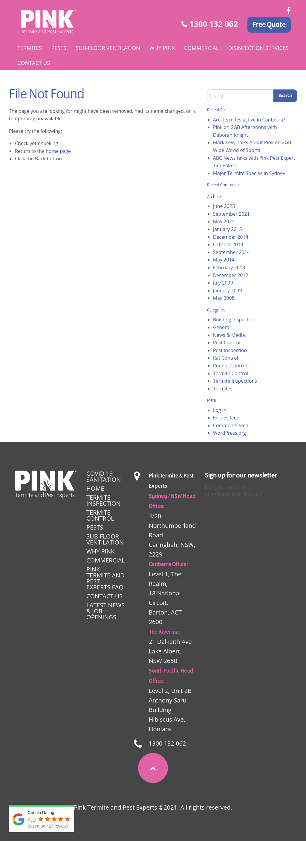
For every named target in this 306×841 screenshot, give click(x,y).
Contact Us (33, 62)
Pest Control (227, 342)
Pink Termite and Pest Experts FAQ (105, 578)
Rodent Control (230, 365)
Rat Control (225, 358)
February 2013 (229, 267)
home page (58, 151)
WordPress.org (229, 433)
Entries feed (226, 417)
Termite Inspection (103, 500)
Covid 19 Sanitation (103, 476)
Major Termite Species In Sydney (249, 173)
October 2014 (228, 244)
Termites (29, 47)
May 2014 (224, 259)
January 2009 (227, 290)
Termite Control (230, 373)
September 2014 (231, 252)
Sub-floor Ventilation (108, 47)
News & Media (229, 335)
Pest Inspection (230, 350)
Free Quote (269, 25)
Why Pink (162, 47)
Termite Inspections (235, 381)
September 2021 (231, 214)
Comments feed (231, 425)
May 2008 (224, 298)
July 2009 (223, 282)
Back (40, 158)
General (222, 327)
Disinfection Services (258, 47)
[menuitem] (29, 47)
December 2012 (230, 275)
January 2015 (227, 229)
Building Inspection (234, 319)
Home (95, 488)
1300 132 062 (209, 24)
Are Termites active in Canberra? (249, 119)
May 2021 (224, 221)
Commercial (201, 47)
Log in (220, 410)
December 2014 (230, 237)
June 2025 (224, 206)
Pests (58, 47)
